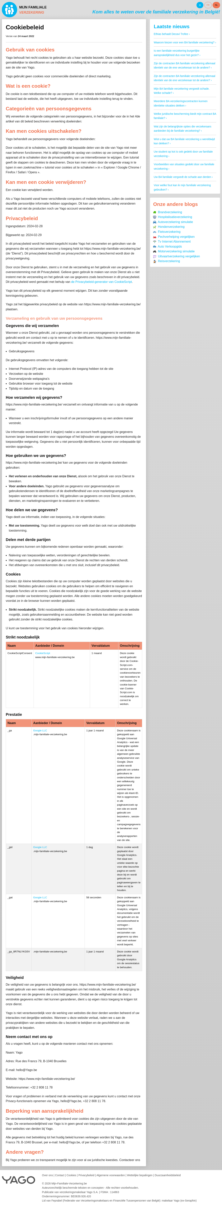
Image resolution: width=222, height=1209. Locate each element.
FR (208, 5)
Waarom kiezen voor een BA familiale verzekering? (184, 42)
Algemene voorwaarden (111, 1175)
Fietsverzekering (166, 231)
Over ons (47, 1175)
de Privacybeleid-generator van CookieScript (101, 281)
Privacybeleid (86, 1175)
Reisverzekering (166, 261)
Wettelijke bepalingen (140, 1175)
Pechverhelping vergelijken (174, 236)
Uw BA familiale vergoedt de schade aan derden (182, 176)
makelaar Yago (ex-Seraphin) (179, 1200)
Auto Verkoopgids (167, 246)
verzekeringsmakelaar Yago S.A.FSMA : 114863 (89, 1192)
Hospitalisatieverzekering (172, 217)
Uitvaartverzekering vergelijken (176, 256)
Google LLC (40, 730)
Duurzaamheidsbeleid (168, 1175)
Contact (59, 1175)
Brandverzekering (167, 212)
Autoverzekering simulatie (173, 222)
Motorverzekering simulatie (174, 251)
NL (216, 5)
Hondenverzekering (169, 226)
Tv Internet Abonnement (172, 241)
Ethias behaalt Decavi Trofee (171, 34)
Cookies (71, 1175)
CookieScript (42, 653)
